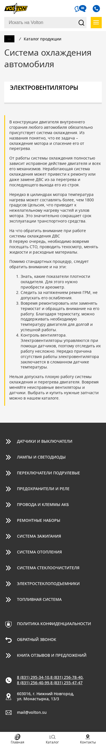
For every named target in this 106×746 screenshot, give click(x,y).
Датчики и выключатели (44, 442)
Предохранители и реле (43, 489)
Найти (81, 22)
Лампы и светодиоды (41, 457)
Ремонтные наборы (38, 521)
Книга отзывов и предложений (51, 656)
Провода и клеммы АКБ (43, 505)
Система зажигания (39, 536)
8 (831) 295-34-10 (33, 678)
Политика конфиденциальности (54, 624)
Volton (18, 8)
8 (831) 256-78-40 (66, 678)
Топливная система (39, 600)
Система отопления (39, 552)
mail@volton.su (32, 713)
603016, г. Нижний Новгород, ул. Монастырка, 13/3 (45, 696)
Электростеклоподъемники (48, 584)
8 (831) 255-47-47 (66, 683)
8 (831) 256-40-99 (33, 683)
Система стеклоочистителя (48, 568)
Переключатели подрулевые (48, 473)
